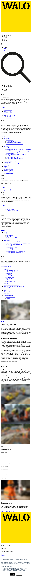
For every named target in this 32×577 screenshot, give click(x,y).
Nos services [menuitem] (6, 146)
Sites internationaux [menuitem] (8, 295)
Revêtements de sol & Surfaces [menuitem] (13, 142)
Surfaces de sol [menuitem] (10, 209)
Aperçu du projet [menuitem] (7, 189)
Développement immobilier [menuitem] (10, 161)
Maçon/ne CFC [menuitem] (10, 248)
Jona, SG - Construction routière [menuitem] (11, 285)
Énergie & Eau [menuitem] (9, 140)
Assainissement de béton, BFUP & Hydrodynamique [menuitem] (18, 149)
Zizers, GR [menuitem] (6, 293)
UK (4, 50)
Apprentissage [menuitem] (9, 235)
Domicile (3, 555)
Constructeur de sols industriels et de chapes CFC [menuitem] (18, 243)
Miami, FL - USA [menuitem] (10, 297)
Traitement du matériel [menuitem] (9, 173)
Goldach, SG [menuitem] (9, 278)
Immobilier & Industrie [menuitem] (11, 141)
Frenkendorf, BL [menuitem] (10, 277)
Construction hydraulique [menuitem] (12, 157)
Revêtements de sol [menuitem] (8, 169)
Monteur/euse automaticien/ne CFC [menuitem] (14, 252)
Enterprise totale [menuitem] (7, 162)
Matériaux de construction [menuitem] (12, 210)
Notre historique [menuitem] (7, 111)
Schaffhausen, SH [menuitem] (8, 289)
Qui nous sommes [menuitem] (8, 558)
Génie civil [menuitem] (6, 165)
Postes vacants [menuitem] (9, 233)
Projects (2, 321)
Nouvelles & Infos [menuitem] (8, 112)
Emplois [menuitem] (5, 232)
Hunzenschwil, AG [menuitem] (10, 281)
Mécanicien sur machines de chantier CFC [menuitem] (16, 251)
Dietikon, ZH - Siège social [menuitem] (12, 270)
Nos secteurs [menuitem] (6, 138)
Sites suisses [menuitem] (6, 269)
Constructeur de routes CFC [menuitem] (13, 241)
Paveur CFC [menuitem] (9, 253)
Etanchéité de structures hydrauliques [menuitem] (12, 163)
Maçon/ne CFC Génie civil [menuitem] (12, 249)
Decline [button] (19, 574)
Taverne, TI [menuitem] (6, 290)
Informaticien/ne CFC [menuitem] (11, 247)
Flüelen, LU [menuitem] (9, 275)
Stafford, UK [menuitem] (9, 298)
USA (5, 48)
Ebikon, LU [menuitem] (9, 273)
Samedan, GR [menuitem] (7, 287)
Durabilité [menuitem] (8, 116)
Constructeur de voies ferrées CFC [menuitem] (14, 244)
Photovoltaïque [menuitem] (7, 167)
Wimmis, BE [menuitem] (7, 291)
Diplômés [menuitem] (8, 236)
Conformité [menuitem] (9, 118)
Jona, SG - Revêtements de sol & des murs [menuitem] (14, 286)
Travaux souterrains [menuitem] (8, 171)
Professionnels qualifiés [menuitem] (12, 237)
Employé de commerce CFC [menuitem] (13, 245)
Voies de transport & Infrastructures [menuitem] (14, 144)
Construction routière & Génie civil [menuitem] (14, 158)
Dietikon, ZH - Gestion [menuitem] (11, 271)
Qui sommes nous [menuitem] (8, 110)
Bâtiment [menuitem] (8, 150)
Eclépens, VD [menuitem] (9, 274)
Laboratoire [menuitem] (6, 166)
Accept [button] (12, 574)
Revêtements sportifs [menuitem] (8, 170)
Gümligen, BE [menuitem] (9, 279)
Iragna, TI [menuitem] (6, 283)
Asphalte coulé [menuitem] (10, 147)
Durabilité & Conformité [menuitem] (9, 115)
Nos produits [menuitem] (7, 207)
